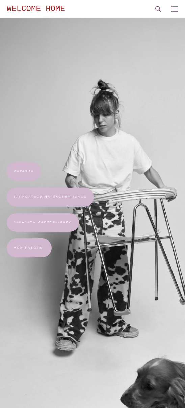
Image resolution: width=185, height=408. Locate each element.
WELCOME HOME (36, 9)
